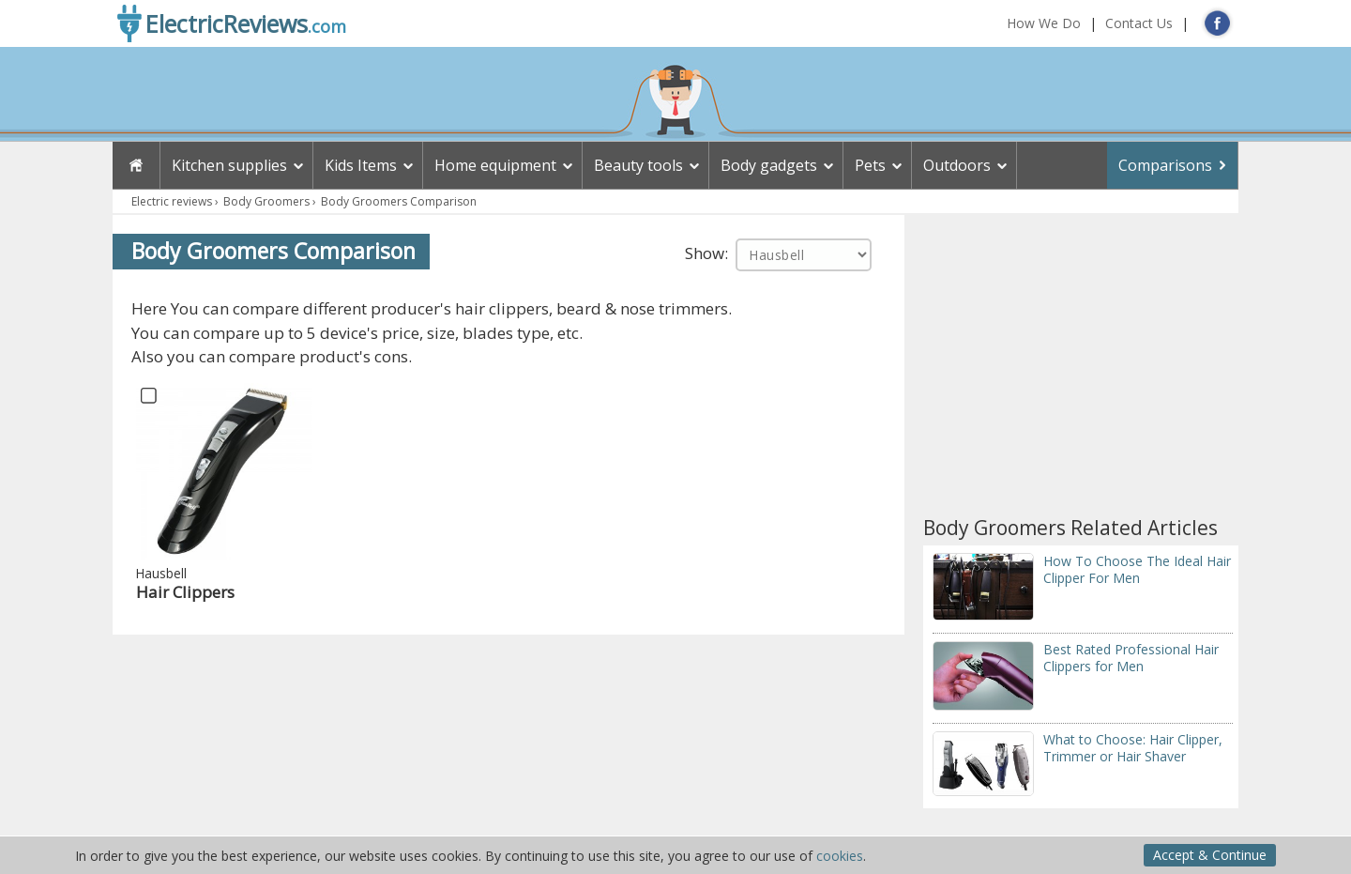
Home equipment (495, 165)
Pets (870, 165)
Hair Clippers (185, 592)
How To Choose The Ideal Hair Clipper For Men (1137, 569)
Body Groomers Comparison (399, 201)
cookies (839, 856)
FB (1217, 23)
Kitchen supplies (229, 165)
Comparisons (1165, 165)
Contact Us (1139, 23)
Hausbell (161, 573)
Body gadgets (769, 165)
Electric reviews (171, 201)
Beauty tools (638, 165)
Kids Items (361, 165)
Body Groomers (266, 201)
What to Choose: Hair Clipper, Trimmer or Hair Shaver (1132, 747)
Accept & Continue (1210, 855)
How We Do (1044, 23)
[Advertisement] (1080, 365)
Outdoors (957, 165)
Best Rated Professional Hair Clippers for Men (1131, 657)
